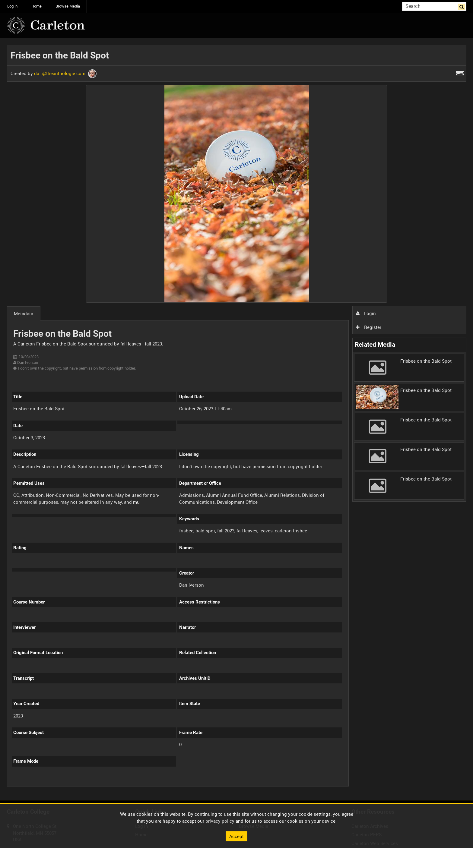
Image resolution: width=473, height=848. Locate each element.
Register (368, 327)
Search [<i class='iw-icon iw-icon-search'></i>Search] (463, 6)
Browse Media (68, 6)
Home (36, 6)
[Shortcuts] (460, 72)
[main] (236, 419)
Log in (12, 6)
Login (366, 313)
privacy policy (219, 821)
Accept (236, 836)
